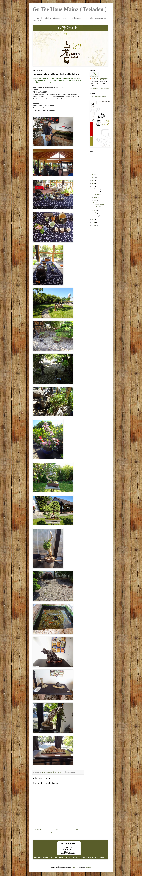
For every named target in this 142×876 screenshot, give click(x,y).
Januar (96, 216)
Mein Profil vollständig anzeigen (99, 88)
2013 (93, 219)
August (96, 197)
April (95, 210)
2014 (93, 186)
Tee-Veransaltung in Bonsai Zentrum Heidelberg (99, 204)
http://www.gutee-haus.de (99, 96)
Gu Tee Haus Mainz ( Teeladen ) (70, 9)
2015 (93, 183)
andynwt (75, 867)
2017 (93, 178)
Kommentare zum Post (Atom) (49, 833)
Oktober (96, 192)
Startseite (58, 829)
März (95, 213)
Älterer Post (79, 829)
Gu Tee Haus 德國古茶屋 (100, 79)
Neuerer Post (37, 829)
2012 (93, 222)
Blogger (88, 867)
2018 (93, 175)
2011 (93, 225)
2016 (93, 180)
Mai (95, 200)
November (97, 189)
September (97, 194)
